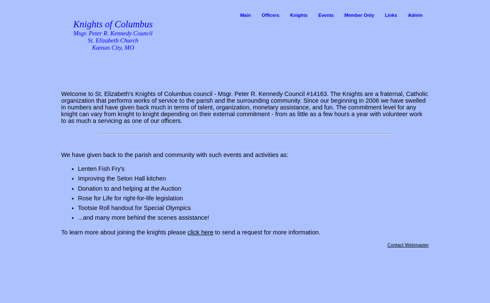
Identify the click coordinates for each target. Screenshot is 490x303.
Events (326, 15)
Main (245, 15)
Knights (299, 15)
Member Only (359, 15)
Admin (415, 15)
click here (200, 232)
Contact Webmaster (408, 244)
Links (391, 15)
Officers (270, 15)
